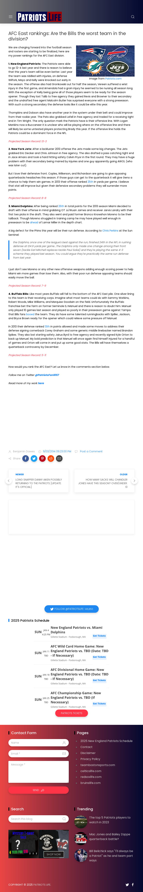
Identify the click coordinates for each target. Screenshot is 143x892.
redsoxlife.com (90, 777)
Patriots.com (113, 78)
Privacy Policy (90, 759)
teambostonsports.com (97, 765)
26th (61, 206)
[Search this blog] (38, 819)
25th (90, 182)
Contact (86, 747)
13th (47, 326)
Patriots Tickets (71, 713)
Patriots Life (41, 885)
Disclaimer (88, 753)
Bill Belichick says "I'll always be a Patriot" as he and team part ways (111, 855)
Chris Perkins (110, 230)
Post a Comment (91, 451)
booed (30, 314)
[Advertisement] (71, 418)
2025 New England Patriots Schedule (106, 741)
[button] (25, 458)
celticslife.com (90, 771)
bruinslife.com (90, 783)
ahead (34, 222)
